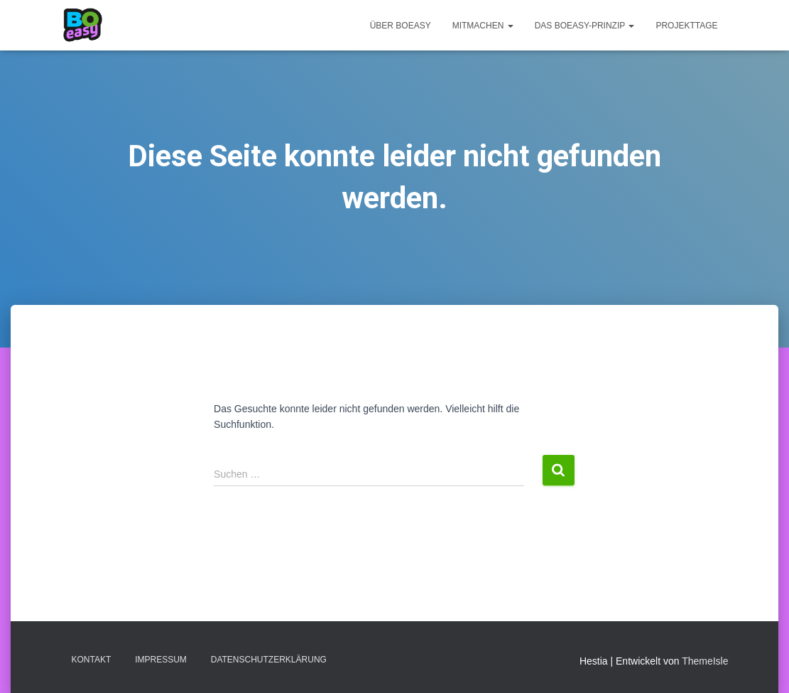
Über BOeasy (400, 26)
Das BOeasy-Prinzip (585, 26)
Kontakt (91, 660)
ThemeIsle (705, 661)
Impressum (161, 660)
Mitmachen (482, 26)
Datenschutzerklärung (269, 660)
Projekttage (686, 26)
